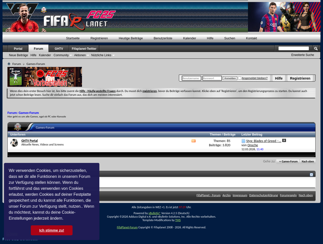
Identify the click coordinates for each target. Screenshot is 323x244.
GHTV (59, 48)
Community (61, 55)
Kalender (189, 38)
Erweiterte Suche (302, 55)
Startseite (73, 38)
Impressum (240, 195)
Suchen (229, 38)
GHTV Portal (29, 141)
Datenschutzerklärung (263, 195)
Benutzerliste (163, 38)
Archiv (227, 195)
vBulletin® (155, 213)
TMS (178, 220)
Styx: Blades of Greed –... (263, 141)
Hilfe (279, 78)
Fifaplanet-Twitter (84, 48)
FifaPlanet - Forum (209, 195)
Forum (38, 48)
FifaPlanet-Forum (127, 227)
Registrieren (300, 78)
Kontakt (251, 38)
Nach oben (308, 161)
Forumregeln (288, 195)
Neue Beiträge (18, 55)
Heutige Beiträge (131, 38)
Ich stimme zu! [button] (51, 230)
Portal (18, 48)
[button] (65, 219)
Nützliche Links (101, 55)
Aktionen (80, 55)
